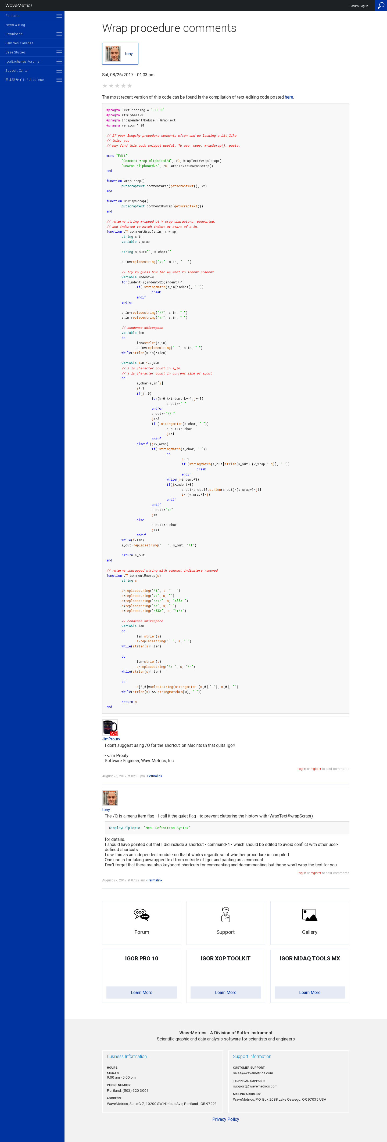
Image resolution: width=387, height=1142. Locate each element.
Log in (302, 769)
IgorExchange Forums (22, 61)
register (316, 769)
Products (12, 16)
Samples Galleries (19, 43)
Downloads (14, 34)
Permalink (154, 776)
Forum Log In (359, 6)
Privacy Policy (225, 1119)
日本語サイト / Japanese (24, 80)
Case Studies (15, 52)
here (289, 97)
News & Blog (15, 25)
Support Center (16, 71)
